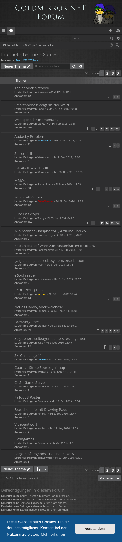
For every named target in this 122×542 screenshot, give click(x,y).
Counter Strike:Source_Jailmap (39, 367)
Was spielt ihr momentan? (36, 119)
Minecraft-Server (28, 197)
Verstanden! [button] (95, 529)
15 (112, 223)
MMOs (20, 180)
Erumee (42, 311)
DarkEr (41, 109)
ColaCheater (45, 201)
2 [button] (107, 73)
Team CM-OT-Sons (27, 60)
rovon (40, 264)
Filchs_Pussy (45, 184)
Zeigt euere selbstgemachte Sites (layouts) (49, 338)
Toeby (40, 218)
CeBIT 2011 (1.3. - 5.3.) (32, 290)
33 (107, 128)
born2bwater (44, 458)
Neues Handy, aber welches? (38, 307)
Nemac (41, 294)
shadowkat (44, 140)
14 (107, 223)
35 (117, 128)
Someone (43, 401)
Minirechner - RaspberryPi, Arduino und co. (50, 231)
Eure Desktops (26, 214)
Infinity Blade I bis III (31, 168)
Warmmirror (44, 157)
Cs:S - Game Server (30, 382)
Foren (12, 31)
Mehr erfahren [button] (53, 534)
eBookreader (25, 275)
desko (40, 92)
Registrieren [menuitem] (119, 31)
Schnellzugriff (4, 31)
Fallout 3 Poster (27, 397)
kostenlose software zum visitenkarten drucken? (54, 245)
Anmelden (11, 38)
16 (117, 223)
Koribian (42, 413)
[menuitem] (117, 45)
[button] (118, 74)
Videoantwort (25, 424)
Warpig (41, 372)
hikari (40, 386)
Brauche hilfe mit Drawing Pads (40, 409)
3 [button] (113, 73)
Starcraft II (23, 153)
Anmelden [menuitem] (112, 31)
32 (102, 128)
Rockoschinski (45, 250)
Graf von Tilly (45, 235)
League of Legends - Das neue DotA (44, 453)
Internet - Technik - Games (29, 54)
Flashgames (24, 439)
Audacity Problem (29, 136)
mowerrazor (44, 279)
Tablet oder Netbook (31, 88)
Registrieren (33, 38)
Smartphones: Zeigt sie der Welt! (41, 105)
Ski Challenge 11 (28, 355)
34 (112, 128)
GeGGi (41, 359)
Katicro (41, 443)
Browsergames (26, 321)
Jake (40, 342)
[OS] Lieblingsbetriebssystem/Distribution (49, 260)
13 (102, 223)
